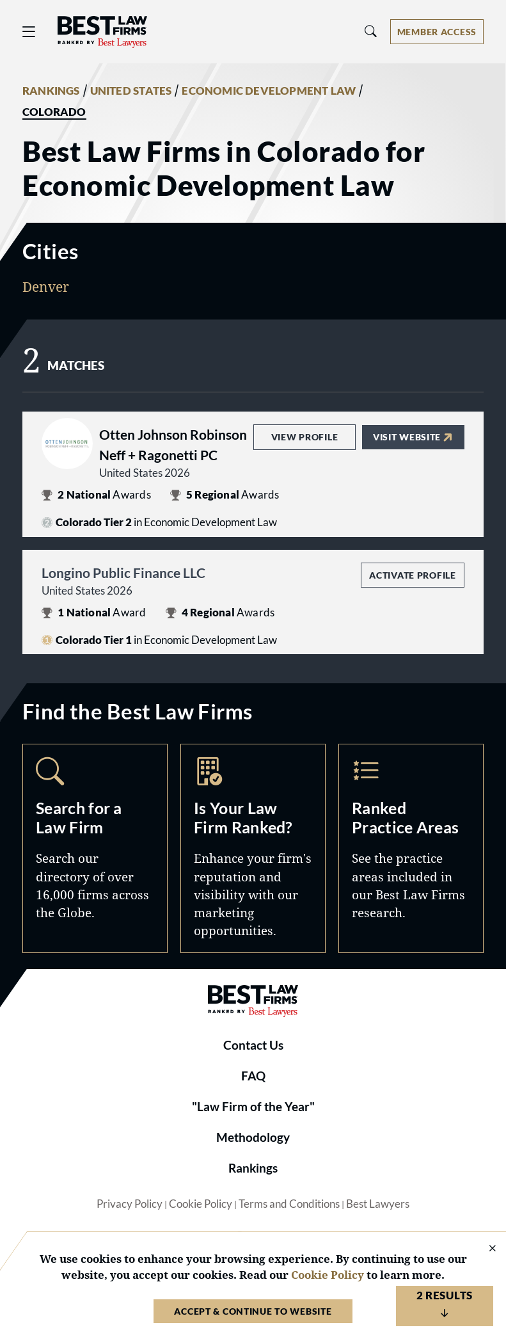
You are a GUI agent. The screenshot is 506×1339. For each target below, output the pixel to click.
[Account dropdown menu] (437, 31)
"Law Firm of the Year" (253, 1107)
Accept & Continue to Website (252, 1311)
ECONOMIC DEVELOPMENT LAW (269, 90)
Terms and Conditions (289, 1204)
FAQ (253, 1076)
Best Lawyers (377, 1204)
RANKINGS (51, 90)
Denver (45, 286)
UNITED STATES (131, 90)
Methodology (253, 1137)
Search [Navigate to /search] (95, 848)
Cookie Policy (200, 1204)
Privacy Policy (129, 1204)
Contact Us (253, 1045)
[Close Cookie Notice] (484, 1249)
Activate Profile (412, 575)
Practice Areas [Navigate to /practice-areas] (411, 848)
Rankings (253, 1168)
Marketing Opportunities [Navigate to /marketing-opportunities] (253, 848)
